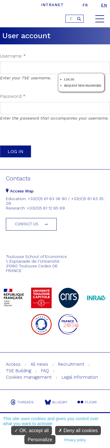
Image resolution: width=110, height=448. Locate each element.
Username (13, 56)
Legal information (80, 377)
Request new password (82, 85)
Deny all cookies (78, 430)
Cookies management (29, 377)
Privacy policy (75, 440)
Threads (22, 402)
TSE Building (18, 370)
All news (39, 364)
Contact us (26, 224)
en (104, 5)
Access (13, 364)
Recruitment (71, 364)
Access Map (20, 191)
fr (85, 5)
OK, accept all (31, 430)
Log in (69, 79)
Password (13, 96)
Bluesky (56, 402)
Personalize (40, 439)
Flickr (87, 402)
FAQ (45, 370)
